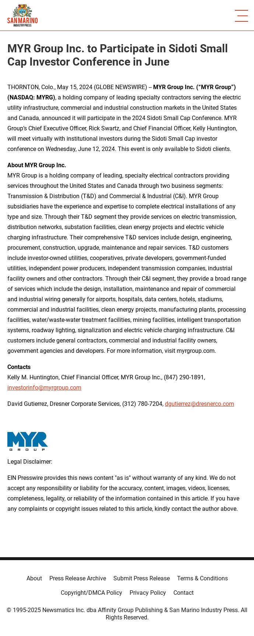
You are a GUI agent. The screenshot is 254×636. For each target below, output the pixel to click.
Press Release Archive (77, 578)
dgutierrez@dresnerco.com (199, 403)
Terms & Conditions (202, 578)
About (34, 578)
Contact (183, 592)
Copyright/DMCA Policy (91, 592)
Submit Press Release (141, 578)
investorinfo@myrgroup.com (44, 387)
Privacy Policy (148, 592)
